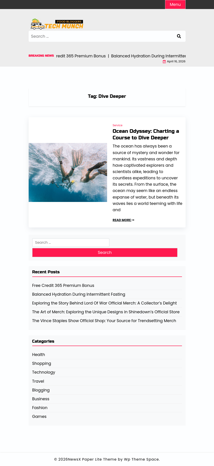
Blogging (41, 390)
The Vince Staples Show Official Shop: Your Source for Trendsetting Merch (104, 320)
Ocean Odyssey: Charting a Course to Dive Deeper (146, 134)
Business (40, 399)
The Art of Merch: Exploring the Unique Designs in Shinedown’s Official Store (106, 312)
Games (39, 416)
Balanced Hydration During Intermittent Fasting (78, 294)
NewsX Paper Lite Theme (92, 459)
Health (38, 354)
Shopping (41, 363)
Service (117, 125)
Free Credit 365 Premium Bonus (63, 285)
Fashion (40, 407)
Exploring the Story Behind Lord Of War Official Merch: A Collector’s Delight (104, 303)
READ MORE (123, 220)
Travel (38, 381)
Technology (43, 372)
